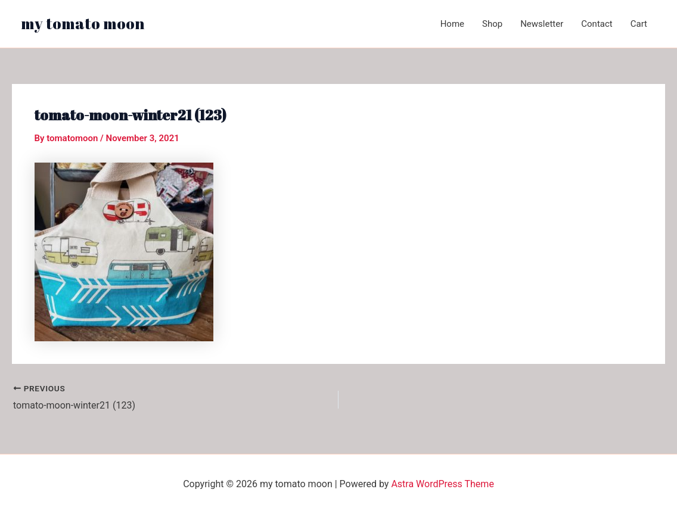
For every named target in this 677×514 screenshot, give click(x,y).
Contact (596, 23)
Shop (492, 23)
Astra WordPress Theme (442, 484)
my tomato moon (83, 23)
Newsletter (541, 23)
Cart (639, 23)
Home (452, 23)
